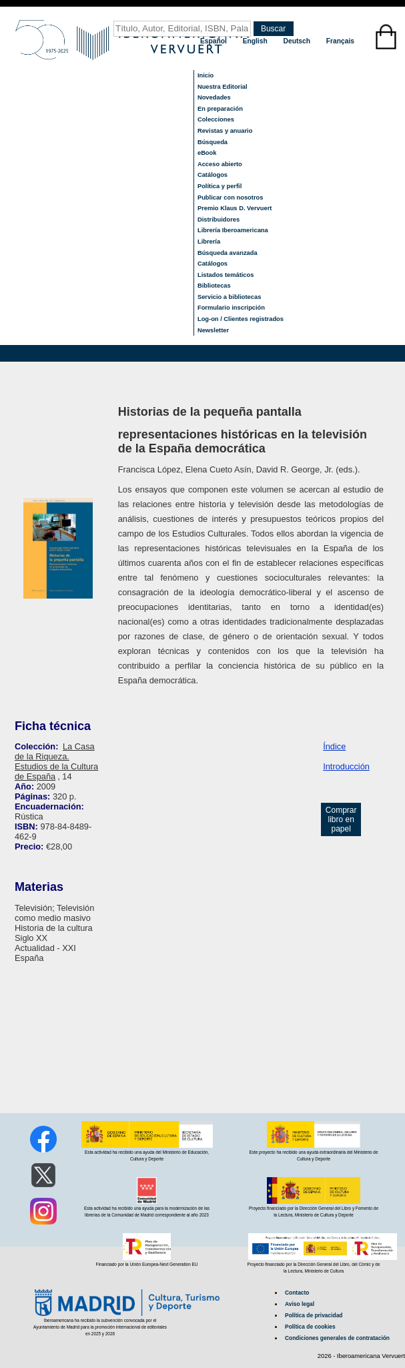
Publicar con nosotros (230, 197)
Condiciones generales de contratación (337, 1338)
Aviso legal (299, 1304)
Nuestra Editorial (222, 86)
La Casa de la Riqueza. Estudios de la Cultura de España (56, 761)
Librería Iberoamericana (232, 230)
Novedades (214, 97)
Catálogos (212, 175)
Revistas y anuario (224, 130)
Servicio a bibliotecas (229, 297)
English (256, 41)
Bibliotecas (214, 285)
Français (340, 41)
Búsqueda (212, 142)
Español (214, 41)
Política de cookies (310, 1326)
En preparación (220, 108)
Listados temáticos (225, 275)
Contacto (297, 1292)
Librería (208, 241)
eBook (207, 152)
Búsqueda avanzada (227, 253)
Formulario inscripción (231, 307)
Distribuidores (218, 219)
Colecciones (215, 119)
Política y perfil (219, 186)
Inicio (205, 75)
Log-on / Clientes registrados (240, 319)
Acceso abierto (219, 164)
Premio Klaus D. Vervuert (234, 208)
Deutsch (298, 41)
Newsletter (213, 330)
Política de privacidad (313, 1315)
